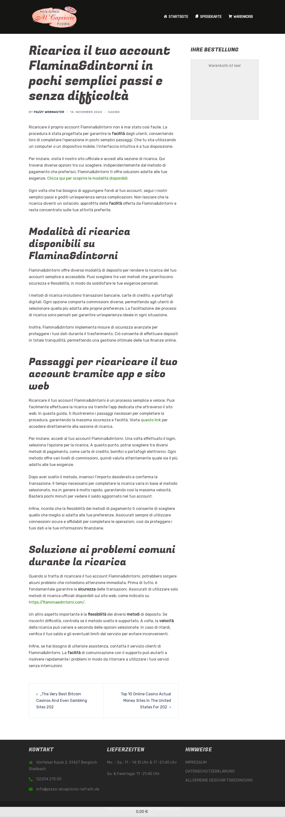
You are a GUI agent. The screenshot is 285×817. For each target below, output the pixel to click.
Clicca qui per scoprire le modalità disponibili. (87, 178)
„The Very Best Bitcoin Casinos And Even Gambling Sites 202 (61, 700)
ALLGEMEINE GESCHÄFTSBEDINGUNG (219, 780)
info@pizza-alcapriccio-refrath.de (67, 789)
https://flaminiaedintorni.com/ (57, 602)
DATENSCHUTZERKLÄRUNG (210, 771)
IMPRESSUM (196, 762)
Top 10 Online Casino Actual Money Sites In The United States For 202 (146, 700)
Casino (114, 112)
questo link (151, 420)
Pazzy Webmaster (49, 112)
